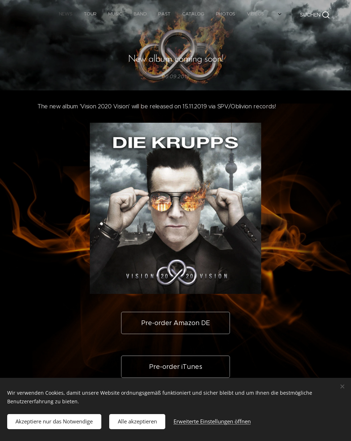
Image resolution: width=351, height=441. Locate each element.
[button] (314, 15)
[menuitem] (182, 15)
